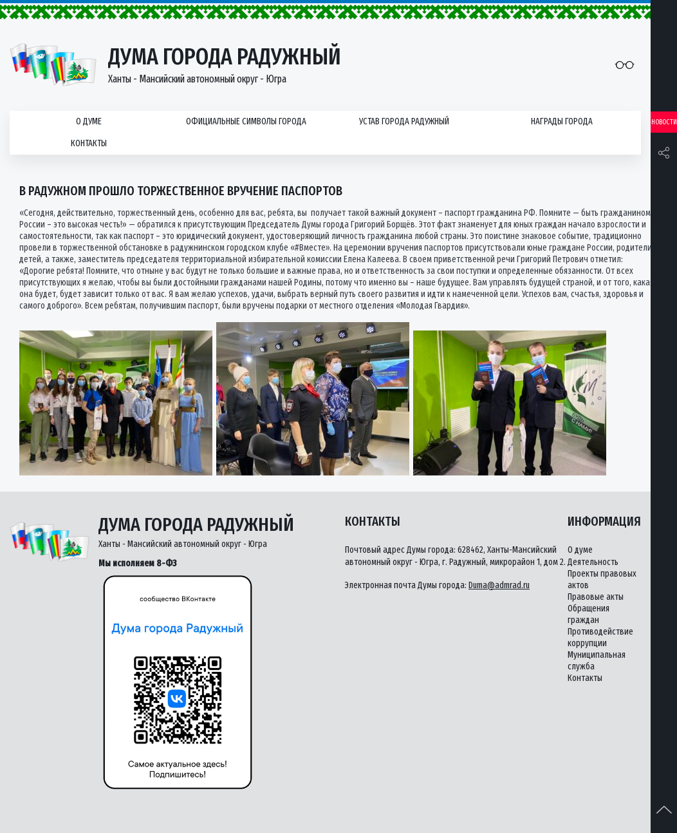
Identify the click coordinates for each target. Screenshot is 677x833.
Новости (664, 122)
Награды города (562, 121)
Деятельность (593, 562)
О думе (89, 121)
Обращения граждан (588, 614)
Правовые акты (596, 596)
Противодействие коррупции (600, 637)
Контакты (89, 143)
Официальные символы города (246, 121)
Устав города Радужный (404, 121)
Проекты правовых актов (602, 579)
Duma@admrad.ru (499, 585)
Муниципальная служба (597, 660)
